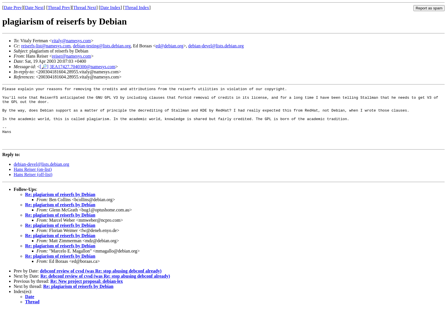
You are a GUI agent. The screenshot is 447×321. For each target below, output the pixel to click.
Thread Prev (59, 7)
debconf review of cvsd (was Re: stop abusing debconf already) (101, 282)
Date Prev (13, 7)
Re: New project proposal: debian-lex (86, 293)
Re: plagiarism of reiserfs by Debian (60, 206)
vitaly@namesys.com (71, 40)
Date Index (110, 7)
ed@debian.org (170, 45)
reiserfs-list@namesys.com (45, 45)
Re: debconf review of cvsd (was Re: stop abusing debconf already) (105, 288)
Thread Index (137, 7)
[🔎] (44, 66)
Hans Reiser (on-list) (33, 181)
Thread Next (84, 7)
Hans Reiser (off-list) (33, 186)
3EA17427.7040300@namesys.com (82, 66)
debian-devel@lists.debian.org (216, 45)
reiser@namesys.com (71, 56)
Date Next (34, 7)
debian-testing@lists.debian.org (102, 45)
